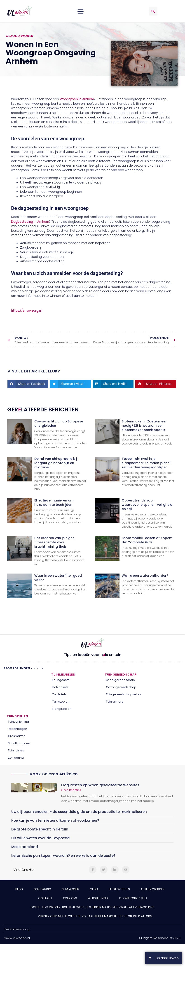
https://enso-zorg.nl (26, 310)
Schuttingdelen (19, 743)
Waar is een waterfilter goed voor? (58, 577)
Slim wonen (70, 889)
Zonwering (16, 757)
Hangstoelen (61, 709)
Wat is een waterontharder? (145, 575)
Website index (98, 898)
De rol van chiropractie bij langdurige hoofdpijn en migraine (55, 463)
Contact (45, 898)
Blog (19, 889)
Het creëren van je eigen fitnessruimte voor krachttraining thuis (54, 542)
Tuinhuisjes (16, 750)
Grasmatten (17, 736)
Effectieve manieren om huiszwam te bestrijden (53, 502)
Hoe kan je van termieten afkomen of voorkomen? (55, 820)
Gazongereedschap (121, 687)
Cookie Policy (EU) (133, 898)
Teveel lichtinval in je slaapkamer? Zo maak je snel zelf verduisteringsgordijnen (146, 463)
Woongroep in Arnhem (77, 99)
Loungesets (60, 680)
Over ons (70, 898)
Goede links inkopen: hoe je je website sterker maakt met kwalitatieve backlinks (92, 907)
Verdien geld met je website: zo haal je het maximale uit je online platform (95, 916)
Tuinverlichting (18, 721)
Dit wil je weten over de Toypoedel (40, 838)
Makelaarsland (24, 846)
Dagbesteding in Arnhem (30, 222)
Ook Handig (42, 889)
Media (94, 889)
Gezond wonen (19, 36)
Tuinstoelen (60, 701)
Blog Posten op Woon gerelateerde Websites (100, 785)
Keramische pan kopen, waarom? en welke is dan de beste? (63, 855)
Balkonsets (60, 687)
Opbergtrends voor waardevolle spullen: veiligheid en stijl (147, 504)
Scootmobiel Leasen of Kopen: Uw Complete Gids (147, 540)
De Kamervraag (17, 929)
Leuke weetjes (119, 889)
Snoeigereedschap (120, 680)
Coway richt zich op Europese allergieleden (58, 423)
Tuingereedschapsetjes (123, 694)
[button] (81, 11)
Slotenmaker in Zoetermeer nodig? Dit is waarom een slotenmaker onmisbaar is (144, 425)
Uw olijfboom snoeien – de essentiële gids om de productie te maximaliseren (79, 811)
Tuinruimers (114, 701)
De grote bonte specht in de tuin (39, 829)
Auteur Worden (153, 889)
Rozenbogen (17, 729)
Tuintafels (59, 694)
